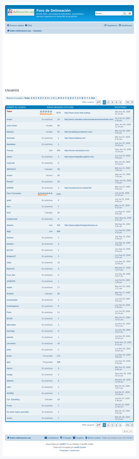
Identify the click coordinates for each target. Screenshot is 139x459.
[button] (98, 102)
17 (58, 287)
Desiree (10, 238)
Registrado (120, 107)
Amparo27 (11, 256)
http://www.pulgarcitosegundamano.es (81, 225)
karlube (10, 337)
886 (58, 231)
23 (58, 399)
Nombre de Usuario (16, 107)
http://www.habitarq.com (75, 138)
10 (58, 119)
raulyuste (11, 163)
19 (58, 182)
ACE (9, 213)
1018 (58, 194)
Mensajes (59, 107)
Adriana (10, 132)
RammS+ (11, 269)
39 (58, 169)
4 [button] (116, 102)
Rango (50, 107)
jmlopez (10, 244)
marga (9, 374)
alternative (11, 325)
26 (58, 294)
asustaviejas (12, 300)
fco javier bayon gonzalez (18, 412)
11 (58, 312)
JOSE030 (11, 281)
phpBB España (80, 447)
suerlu (9, 418)
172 (58, 356)
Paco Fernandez (14, 193)
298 (58, 362)
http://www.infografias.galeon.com (79, 157)
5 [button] (120, 102)
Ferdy (9, 406)
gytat (9, 200)
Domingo (11, 331)
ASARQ (10, 393)
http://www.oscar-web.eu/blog (77, 113)
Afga (9, 231)
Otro (93, 98)
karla (9, 350)
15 (58, 343)
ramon (9, 368)
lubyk (9, 262)
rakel (9, 387)
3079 (58, 113)
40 (58, 132)
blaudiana (11, 144)
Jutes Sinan (12, 125)
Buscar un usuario (15, 98)
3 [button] (112, 102)
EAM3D (10, 188)
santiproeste (12, 219)
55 (58, 125)
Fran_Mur (11, 275)
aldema (10, 381)
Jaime (9, 157)
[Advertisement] (72, 60)
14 (58, 262)
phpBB (62, 444)
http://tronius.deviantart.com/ (77, 150)
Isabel (9, 287)
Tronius (10, 150)
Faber (9, 111)
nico (8, 206)
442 (58, 225)
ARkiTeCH (11, 169)
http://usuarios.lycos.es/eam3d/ (78, 188)
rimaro (9, 175)
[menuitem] (28, 25)
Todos (27, 98)
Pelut (9, 312)
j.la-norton (11, 343)
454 (58, 150)
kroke (9, 356)
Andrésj (10, 294)
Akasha (10, 225)
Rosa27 (10, 182)
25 (58, 213)
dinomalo (11, 138)
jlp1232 (10, 250)
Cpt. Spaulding (13, 399)
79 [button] (127, 102)
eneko (9, 119)
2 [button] (108, 102)
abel (9, 362)
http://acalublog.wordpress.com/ (78, 132)
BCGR (9, 318)
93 (58, 175)
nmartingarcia (13, 306)
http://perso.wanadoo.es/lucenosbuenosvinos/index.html (89, 119)
